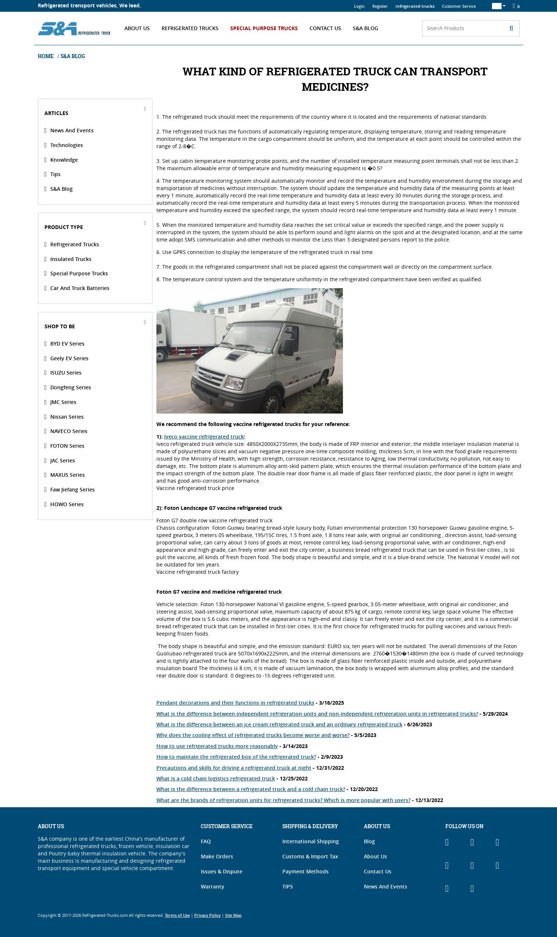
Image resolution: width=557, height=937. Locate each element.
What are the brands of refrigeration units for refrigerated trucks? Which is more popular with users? (283, 800)
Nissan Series (64, 416)
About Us (137, 28)
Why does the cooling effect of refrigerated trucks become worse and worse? (253, 735)
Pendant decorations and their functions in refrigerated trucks (235, 702)
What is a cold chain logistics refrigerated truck (215, 778)
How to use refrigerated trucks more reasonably (217, 746)
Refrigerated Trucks (190, 28)
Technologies (63, 145)
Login (359, 6)
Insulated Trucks (68, 258)
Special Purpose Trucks (264, 28)
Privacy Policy (207, 915)
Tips (52, 174)
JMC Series (60, 402)
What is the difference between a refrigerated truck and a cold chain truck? (250, 789)
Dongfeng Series (67, 387)
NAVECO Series (66, 431)
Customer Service (459, 6)
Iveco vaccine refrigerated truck (204, 436)
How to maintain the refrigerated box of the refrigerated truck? (236, 756)
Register (380, 6)
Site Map (233, 915)
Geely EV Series (66, 358)
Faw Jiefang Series (69, 489)
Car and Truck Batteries (77, 288)
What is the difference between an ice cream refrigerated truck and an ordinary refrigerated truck (279, 724)
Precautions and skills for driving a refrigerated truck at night (233, 767)
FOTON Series (64, 446)
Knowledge (61, 159)
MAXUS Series (64, 475)
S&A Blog (365, 28)
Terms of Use (177, 915)
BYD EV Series (64, 343)
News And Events (69, 130)
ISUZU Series (63, 372)
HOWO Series (64, 504)
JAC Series (59, 460)
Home (46, 56)
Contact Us (325, 28)
